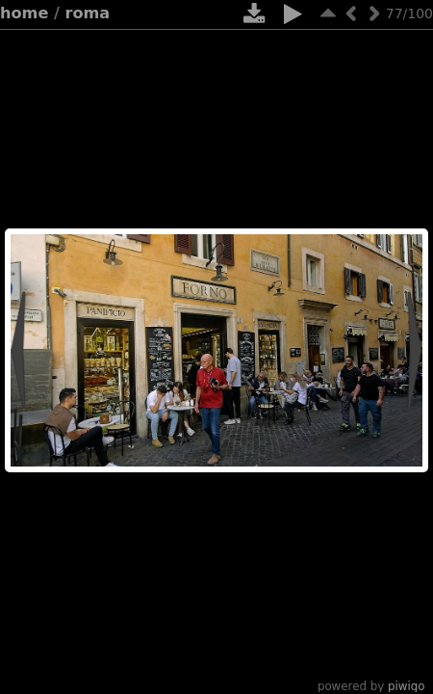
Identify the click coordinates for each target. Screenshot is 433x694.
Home (24, 13)
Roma (88, 13)
